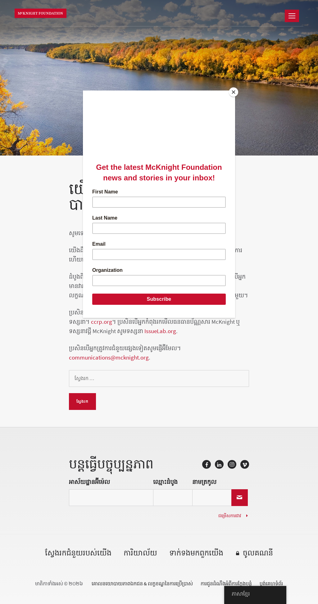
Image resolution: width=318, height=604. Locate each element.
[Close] (233, 92)
